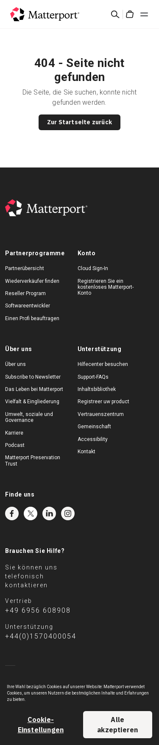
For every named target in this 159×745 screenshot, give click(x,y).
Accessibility (93, 439)
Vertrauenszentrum (101, 414)
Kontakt (86, 452)
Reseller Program (25, 293)
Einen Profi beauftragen (32, 318)
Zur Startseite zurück (79, 122)
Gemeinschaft (94, 427)
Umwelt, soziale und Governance (29, 417)
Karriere (14, 433)
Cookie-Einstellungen (41, 724)
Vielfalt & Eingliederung (32, 402)
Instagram (68, 513)
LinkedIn (49, 513)
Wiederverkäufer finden (32, 281)
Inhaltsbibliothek (97, 389)
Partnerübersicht (24, 268)
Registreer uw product (103, 402)
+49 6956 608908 (38, 610)
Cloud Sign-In (93, 268)
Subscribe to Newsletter (33, 377)
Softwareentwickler (27, 306)
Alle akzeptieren (117, 724)
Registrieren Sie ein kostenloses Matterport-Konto (106, 287)
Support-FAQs (93, 377)
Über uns (15, 364)
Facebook (12, 513)
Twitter (30, 513)
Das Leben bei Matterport (34, 389)
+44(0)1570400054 (40, 636)
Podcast (15, 445)
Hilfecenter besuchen (103, 364)
